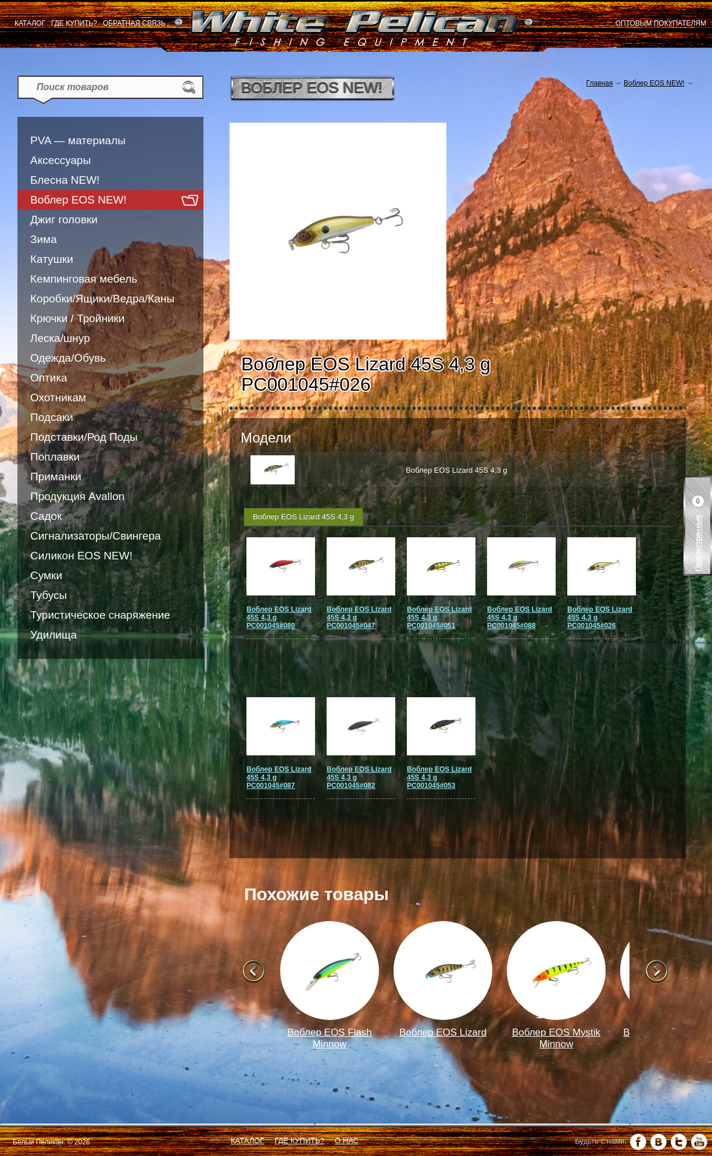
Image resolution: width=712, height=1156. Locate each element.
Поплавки (55, 457)
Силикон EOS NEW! (81, 556)
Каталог (30, 23)
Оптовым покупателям (661, 23)
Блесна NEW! (64, 180)
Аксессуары (60, 160)
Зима (43, 239)
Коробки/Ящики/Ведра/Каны (102, 298)
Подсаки (51, 417)
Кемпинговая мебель (83, 279)
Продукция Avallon (77, 496)
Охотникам (58, 397)
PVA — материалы (78, 140)
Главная (599, 83)
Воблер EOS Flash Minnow (329, 1038)
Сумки (46, 575)
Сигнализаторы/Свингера (95, 536)
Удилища (53, 635)
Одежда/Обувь (68, 358)
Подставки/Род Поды (84, 437)
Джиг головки (64, 219)
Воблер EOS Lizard (442, 1032)
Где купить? (74, 23)
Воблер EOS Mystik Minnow (556, 1038)
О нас (347, 1140)
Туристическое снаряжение (100, 615)
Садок (46, 516)
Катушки (51, 259)
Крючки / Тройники (77, 318)
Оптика (48, 378)
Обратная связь (134, 23)
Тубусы (48, 595)
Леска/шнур (60, 338)
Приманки (55, 476)
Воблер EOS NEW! (78, 200)
